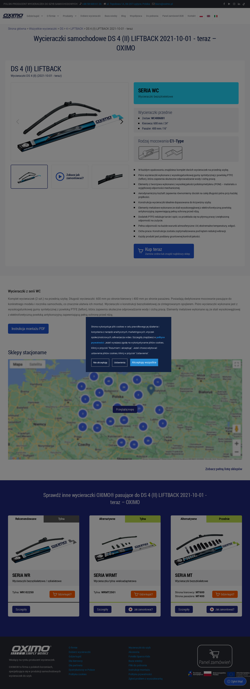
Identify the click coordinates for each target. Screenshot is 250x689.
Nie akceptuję (100, 362)
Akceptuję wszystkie (144, 362)
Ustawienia (119, 362)
